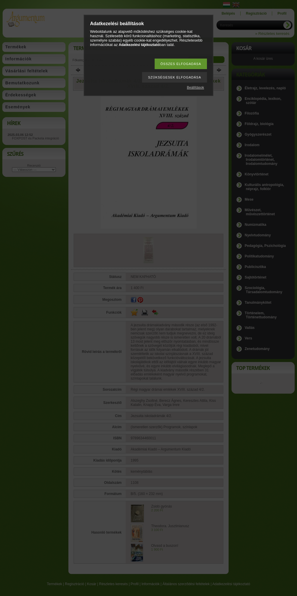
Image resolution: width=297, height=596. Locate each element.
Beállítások (195, 88)
